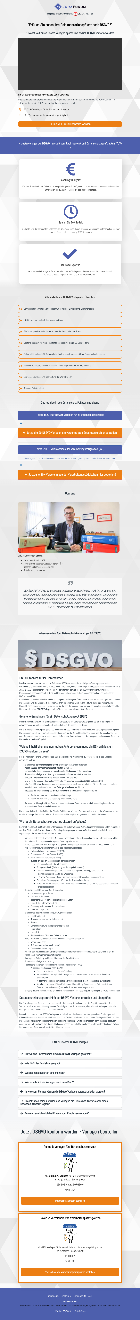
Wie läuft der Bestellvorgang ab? (40, 1063)
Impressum (53, 1296)
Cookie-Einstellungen (70, 1301)
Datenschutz (80, 1296)
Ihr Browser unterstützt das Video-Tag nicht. (70, 64)
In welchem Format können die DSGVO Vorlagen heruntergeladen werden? (62, 1091)
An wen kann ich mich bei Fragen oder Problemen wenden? (54, 1113)
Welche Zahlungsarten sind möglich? (42, 1073)
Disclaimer (66, 1296)
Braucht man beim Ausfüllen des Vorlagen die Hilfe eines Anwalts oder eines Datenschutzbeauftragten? (64, 1102)
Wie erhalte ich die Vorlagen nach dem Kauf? (47, 1082)
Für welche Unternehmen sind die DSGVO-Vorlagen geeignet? (55, 1054)
